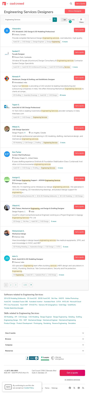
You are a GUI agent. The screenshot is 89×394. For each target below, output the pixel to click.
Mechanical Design (35, 320)
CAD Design (26, 42)
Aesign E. (16, 178)
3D (18, 275)
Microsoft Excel (75, 302)
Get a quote (79, 30)
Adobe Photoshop (71, 298)
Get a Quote (80, 4)
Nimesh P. (16, 77)
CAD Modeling (34, 317)
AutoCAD (16, 42)
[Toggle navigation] (5, 3)
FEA (20, 320)
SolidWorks (72, 305)
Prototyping (38, 323)
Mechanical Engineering (67, 320)
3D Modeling (17, 142)
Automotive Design (36, 247)
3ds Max (26, 221)
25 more (63, 95)
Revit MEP (24, 305)
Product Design (9, 323)
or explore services (72, 380)
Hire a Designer (74, 11)
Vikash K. (16, 206)
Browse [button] (44, 339)
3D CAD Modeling (66, 196)
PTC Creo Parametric (11, 305)
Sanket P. (16, 51)
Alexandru (16, 29)
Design (53, 42)
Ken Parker (16, 152)
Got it (8, 387)
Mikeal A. (16, 127)
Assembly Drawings (30, 95)
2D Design (16, 221)
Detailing (71, 317)
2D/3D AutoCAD (44, 298)
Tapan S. (15, 105)
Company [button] (44, 345)
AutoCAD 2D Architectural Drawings (34, 67)
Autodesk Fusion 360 (20, 302)
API (15, 317)
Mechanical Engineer (50, 320)
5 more (53, 221)
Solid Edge (62, 305)
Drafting (38, 142)
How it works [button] (44, 333)
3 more (62, 143)
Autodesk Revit (40, 275)
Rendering (47, 323)
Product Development (24, 323)
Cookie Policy (29, 388)
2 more (60, 168)
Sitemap (54, 388)
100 (25, 285)
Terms (47, 388)
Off (65, 20)
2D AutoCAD (32, 298)
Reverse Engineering (59, 323)
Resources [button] (44, 351)
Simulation (72, 323)
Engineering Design (11, 320)
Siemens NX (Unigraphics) (48, 305)
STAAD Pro (33, 305)
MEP (25, 320)
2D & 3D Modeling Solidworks (15, 298)
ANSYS (61, 298)
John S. (15, 256)
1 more (75, 67)
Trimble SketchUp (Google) (13, 308)
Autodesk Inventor (36, 302)
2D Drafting (17, 95)
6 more (65, 42)
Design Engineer (38, 42)
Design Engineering (60, 317)
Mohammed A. (18, 231)
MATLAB (65, 302)
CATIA (58, 247)
